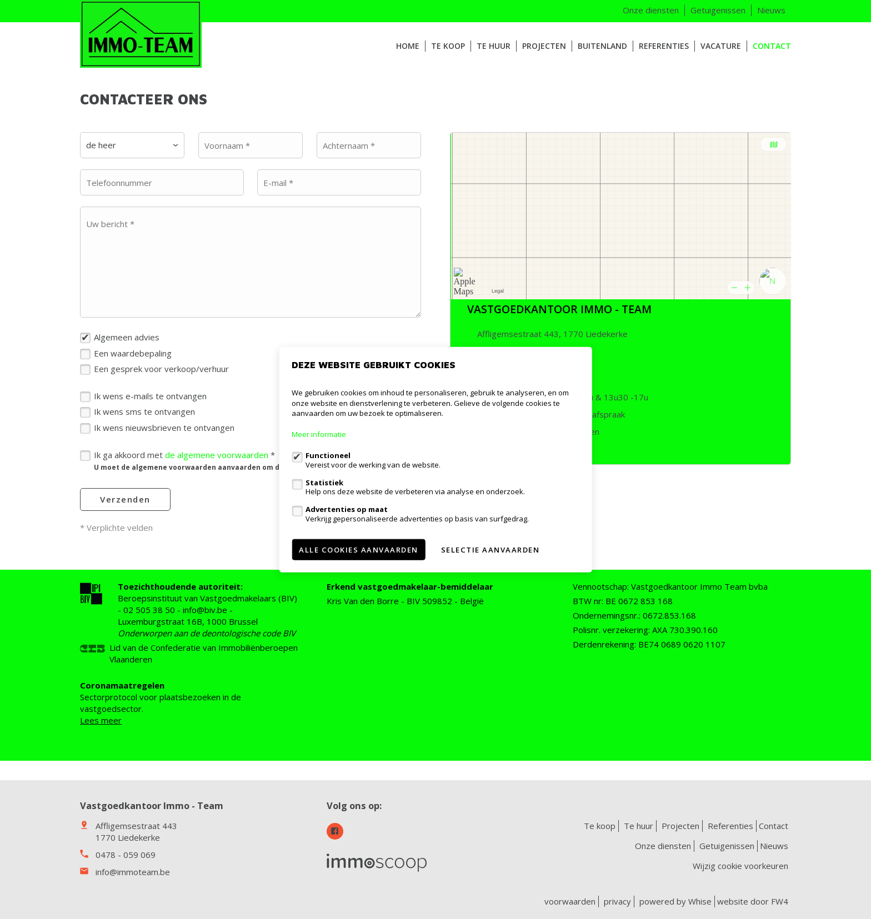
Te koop (448, 46)
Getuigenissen (717, 10)
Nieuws (771, 10)
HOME (407, 46)
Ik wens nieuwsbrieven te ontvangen (164, 427)
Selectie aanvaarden (490, 549)
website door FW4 (752, 901)
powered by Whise (675, 901)
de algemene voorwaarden (216, 454)
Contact (772, 46)
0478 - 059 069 (126, 854)
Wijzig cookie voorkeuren (740, 865)
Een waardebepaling (133, 353)
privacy (617, 901)
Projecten (544, 46)
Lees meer (101, 720)
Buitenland (602, 46)
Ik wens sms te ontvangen (144, 411)
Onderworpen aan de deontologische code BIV (207, 633)
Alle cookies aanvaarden (358, 549)
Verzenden (125, 499)
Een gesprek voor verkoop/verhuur (161, 368)
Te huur (493, 46)
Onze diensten (651, 10)
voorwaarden (569, 901)
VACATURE (720, 46)
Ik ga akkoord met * (242, 460)
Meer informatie (319, 434)
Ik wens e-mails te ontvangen (150, 395)
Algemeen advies (126, 337)
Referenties (664, 46)
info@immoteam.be (133, 871)
